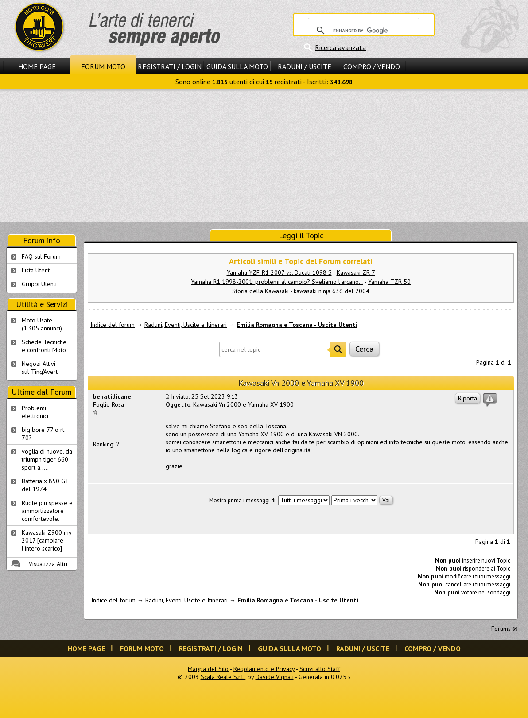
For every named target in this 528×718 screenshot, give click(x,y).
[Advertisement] (264, 156)
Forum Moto (103, 66)
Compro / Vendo (371, 66)
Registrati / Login (170, 66)
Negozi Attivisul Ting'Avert (40, 368)
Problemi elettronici (35, 412)
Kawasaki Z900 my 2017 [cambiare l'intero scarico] (47, 540)
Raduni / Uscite (304, 66)
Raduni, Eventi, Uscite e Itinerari (185, 325)
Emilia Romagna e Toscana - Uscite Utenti (297, 325)
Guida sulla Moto (237, 66)
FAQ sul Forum (41, 256)
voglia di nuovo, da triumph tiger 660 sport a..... (47, 459)
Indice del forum (112, 325)
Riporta (467, 398)
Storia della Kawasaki (260, 291)
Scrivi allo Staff (319, 669)
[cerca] (362, 30)
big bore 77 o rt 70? (43, 434)
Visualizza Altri (48, 564)
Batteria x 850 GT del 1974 (45, 485)
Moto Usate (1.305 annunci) (42, 324)
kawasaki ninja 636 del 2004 (331, 291)
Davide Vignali (275, 677)
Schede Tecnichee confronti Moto (44, 346)
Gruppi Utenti (39, 284)
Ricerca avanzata (340, 47)
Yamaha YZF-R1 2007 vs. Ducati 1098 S (279, 272)
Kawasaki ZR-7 (356, 272)
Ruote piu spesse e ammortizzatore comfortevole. (47, 511)
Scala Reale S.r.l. (223, 677)
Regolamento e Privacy (264, 669)
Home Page (37, 66)
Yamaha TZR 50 (389, 282)
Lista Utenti (36, 270)
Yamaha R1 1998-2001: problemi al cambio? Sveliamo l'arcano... (277, 282)
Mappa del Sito (208, 669)
